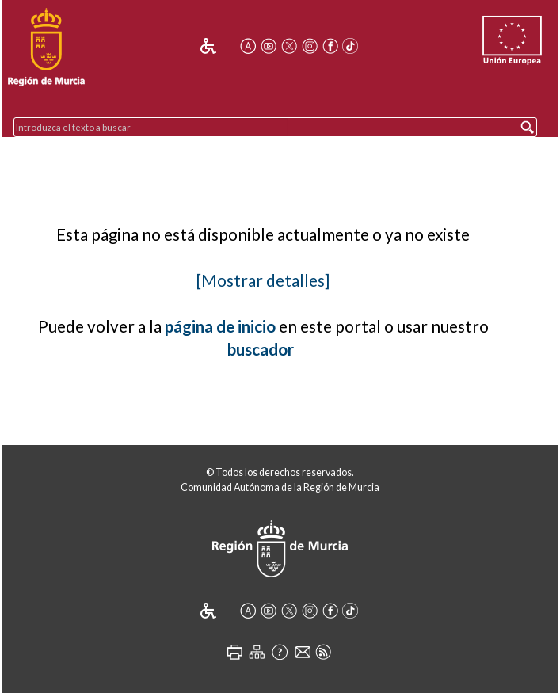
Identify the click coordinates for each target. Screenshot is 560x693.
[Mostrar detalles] (263, 280)
